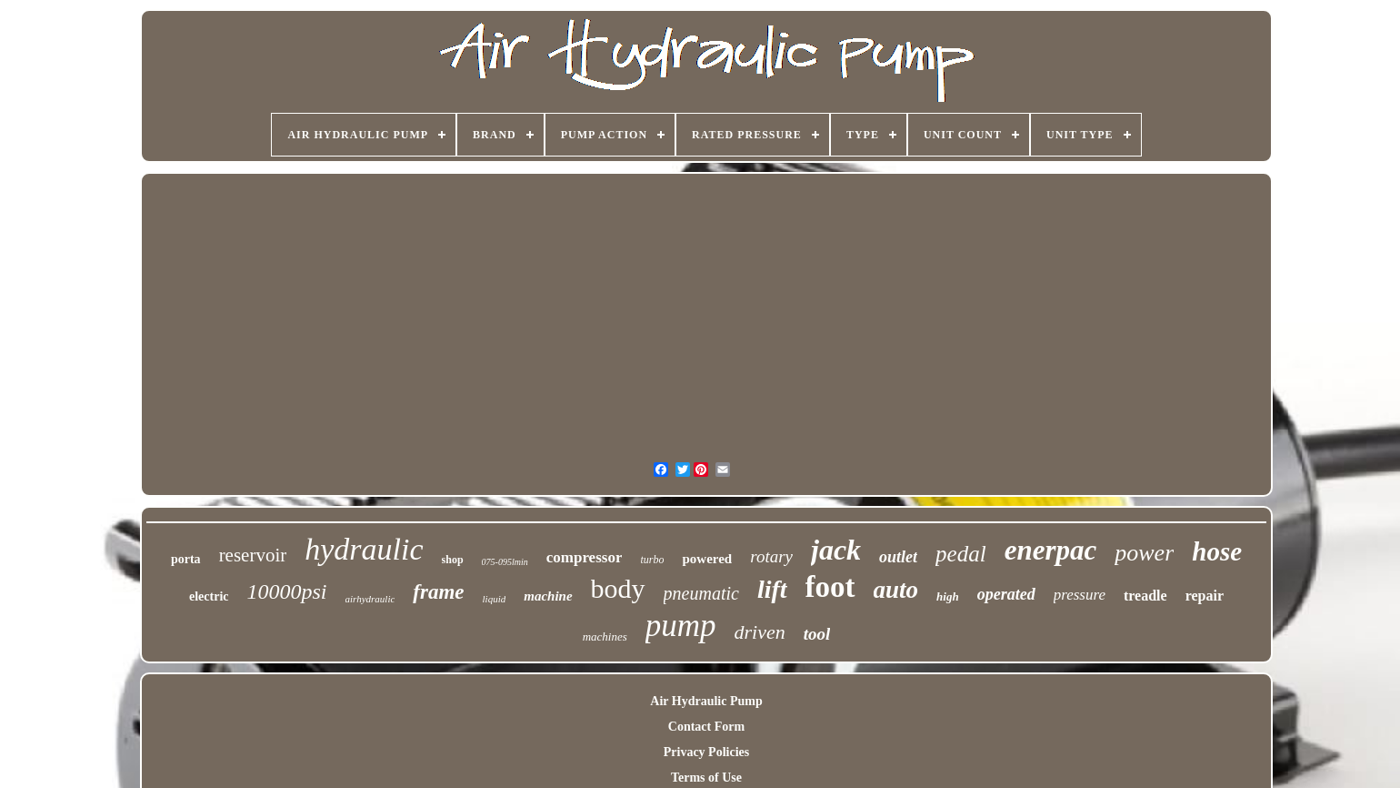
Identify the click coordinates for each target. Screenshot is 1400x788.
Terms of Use (706, 777)
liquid (494, 598)
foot (830, 587)
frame (438, 592)
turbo (652, 559)
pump (680, 625)
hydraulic (364, 549)
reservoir (253, 555)
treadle (1145, 595)
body (618, 588)
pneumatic (701, 593)
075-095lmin (505, 562)
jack (836, 549)
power (1144, 553)
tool (817, 633)
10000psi (287, 591)
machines (605, 636)
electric (209, 596)
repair (1204, 595)
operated (1006, 594)
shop (453, 559)
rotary (771, 556)
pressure (1079, 594)
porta (186, 559)
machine (548, 596)
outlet (898, 557)
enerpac (1051, 550)
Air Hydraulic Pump (706, 701)
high (947, 596)
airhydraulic (370, 598)
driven (760, 632)
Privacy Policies (706, 752)
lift (772, 589)
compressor (584, 557)
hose (1217, 551)
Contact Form (706, 726)
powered (707, 558)
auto (896, 589)
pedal (960, 553)
